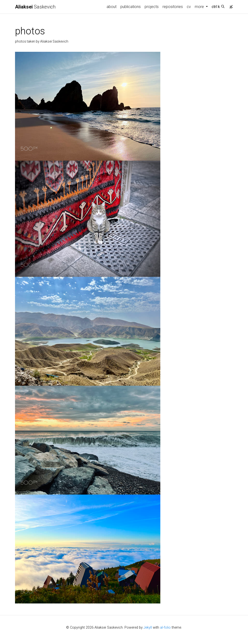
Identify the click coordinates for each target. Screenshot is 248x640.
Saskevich (35, 7)
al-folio (165, 627)
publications (130, 6)
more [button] (200, 6)
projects (152, 6)
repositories (173, 6)
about (111, 6)
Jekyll (148, 627)
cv (189, 6)
